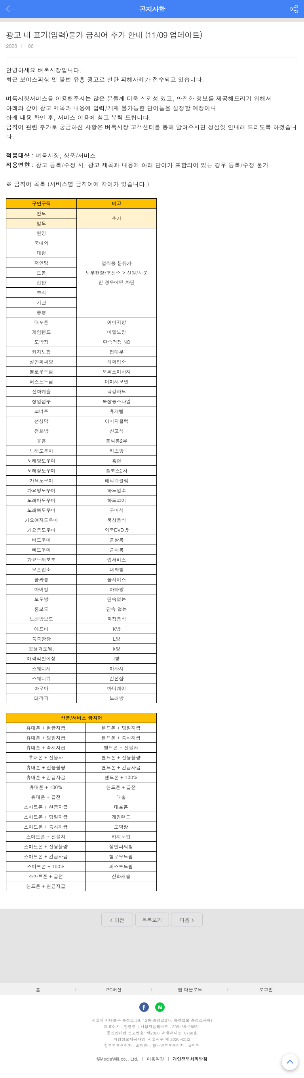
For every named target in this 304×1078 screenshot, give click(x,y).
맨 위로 (290, 1062)
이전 (119, 920)
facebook (144, 1007)
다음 (185, 920)
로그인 (266, 989)
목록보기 (152, 920)
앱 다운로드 (190, 989)
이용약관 (155, 1059)
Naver (160, 1007)
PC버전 (114, 989)
